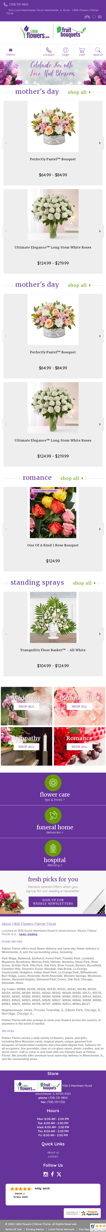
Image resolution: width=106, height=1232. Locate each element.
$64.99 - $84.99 (53, 174)
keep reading (28, 934)
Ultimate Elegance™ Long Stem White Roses (53, 247)
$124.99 (53, 561)
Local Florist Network (61, 1229)
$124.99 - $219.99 (53, 263)
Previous (5, 143)
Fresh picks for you (53, 884)
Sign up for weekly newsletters (53, 901)
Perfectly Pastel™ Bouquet (53, 159)
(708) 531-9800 (18, 4)
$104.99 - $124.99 (53, 665)
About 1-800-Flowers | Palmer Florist (29, 924)
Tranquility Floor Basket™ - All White (53, 650)
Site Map (84, 1229)
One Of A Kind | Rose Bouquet (53, 545)
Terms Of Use (13, 1229)
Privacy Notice (35, 1229)
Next (100, 143)
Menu (10, 54)
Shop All (77, 92)
